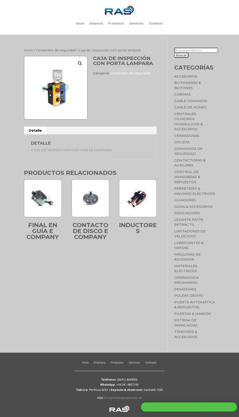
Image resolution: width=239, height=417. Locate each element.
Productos (116, 23)
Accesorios (185, 76)
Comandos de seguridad (56, 50)
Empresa (96, 23)
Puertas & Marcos (192, 313)
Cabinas (182, 94)
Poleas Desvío (188, 295)
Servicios (136, 23)
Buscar (181, 55)
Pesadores (185, 289)
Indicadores (187, 213)
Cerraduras (186, 135)
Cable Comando (190, 101)
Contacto (156, 23)
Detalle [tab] (35, 130)
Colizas (182, 142)
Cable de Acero (190, 107)
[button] (80, 63)
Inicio (80, 23)
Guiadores (185, 200)
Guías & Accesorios (193, 206)
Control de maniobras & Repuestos (187, 177)
